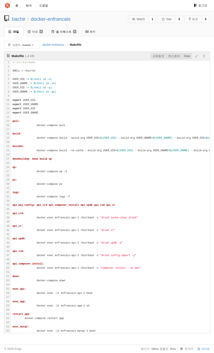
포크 (193, 19)
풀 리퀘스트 (64, 32)
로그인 (200, 5)
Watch (138, 19)
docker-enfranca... (54, 44)
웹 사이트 (203, 348)
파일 (14, 31)
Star (167, 19)
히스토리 (174, 56)
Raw (187, 56)
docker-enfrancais (50, 19)
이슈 (35, 32)
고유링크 (158, 56)
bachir (19, 19)
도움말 (43, 5)
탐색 (29, 5)
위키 (90, 31)
